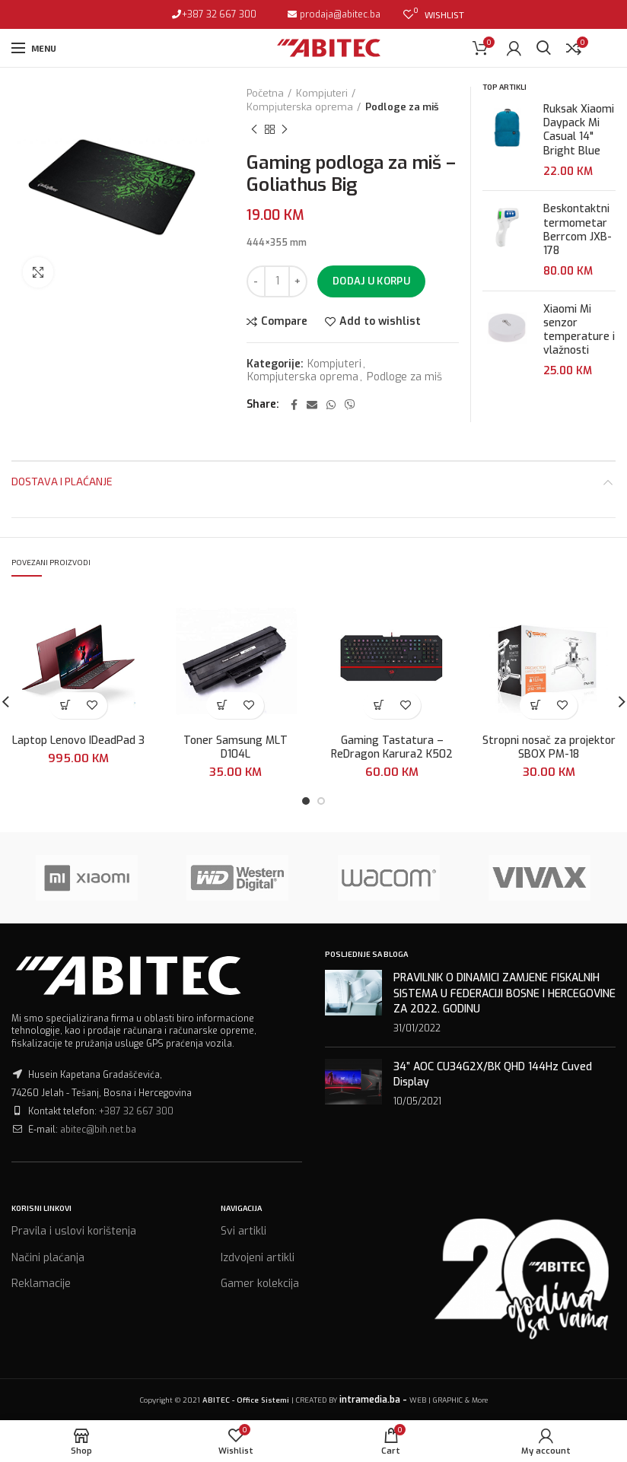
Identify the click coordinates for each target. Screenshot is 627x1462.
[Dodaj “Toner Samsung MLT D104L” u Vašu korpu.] (221, 705)
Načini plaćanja (47, 1258)
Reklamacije (41, 1283)
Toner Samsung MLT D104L (235, 747)
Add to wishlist (380, 321)
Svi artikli (243, 1231)
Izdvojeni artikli (257, 1258)
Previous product (254, 130)
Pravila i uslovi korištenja (73, 1231)
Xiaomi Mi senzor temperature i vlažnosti (579, 330)
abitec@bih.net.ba (98, 1130)
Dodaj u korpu (371, 281)
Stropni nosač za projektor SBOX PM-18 (549, 747)
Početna (265, 93)
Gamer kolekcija (260, 1283)
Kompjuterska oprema (300, 106)
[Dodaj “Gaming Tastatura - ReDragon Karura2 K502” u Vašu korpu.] (378, 705)
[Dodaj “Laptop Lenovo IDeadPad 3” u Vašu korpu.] (65, 705)
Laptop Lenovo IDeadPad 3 (78, 741)
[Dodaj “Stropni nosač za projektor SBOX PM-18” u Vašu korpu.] (535, 705)
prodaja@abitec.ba (339, 14)
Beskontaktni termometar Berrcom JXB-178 (577, 230)
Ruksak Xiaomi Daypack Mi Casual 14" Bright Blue (578, 130)
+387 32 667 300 (219, 14)
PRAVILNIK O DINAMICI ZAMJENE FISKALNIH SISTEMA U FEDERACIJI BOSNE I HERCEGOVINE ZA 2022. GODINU (504, 993)
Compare (284, 321)
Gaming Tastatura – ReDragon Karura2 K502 (392, 747)
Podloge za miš (402, 106)
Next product (284, 130)
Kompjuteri (322, 93)
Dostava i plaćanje (62, 481)
